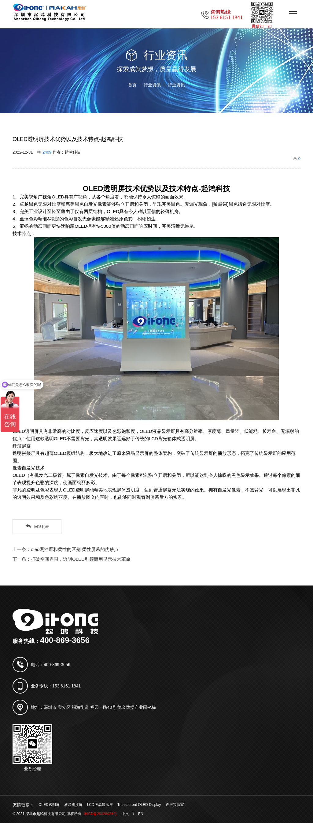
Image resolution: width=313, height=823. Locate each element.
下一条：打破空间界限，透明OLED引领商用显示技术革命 (72, 559)
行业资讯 (152, 84)
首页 (132, 84)
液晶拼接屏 (73, 805)
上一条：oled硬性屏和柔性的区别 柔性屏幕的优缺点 (66, 549)
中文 (125, 814)
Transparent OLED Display (139, 805)
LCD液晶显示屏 (100, 805)
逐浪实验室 (175, 805)
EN (140, 814)
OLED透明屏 (49, 805)
